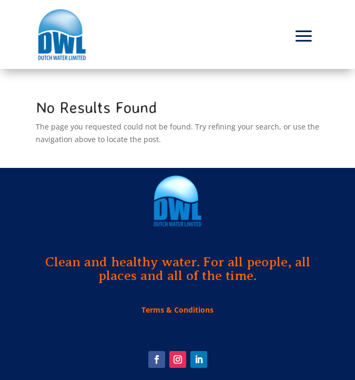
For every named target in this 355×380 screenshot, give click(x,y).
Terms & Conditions (177, 310)
